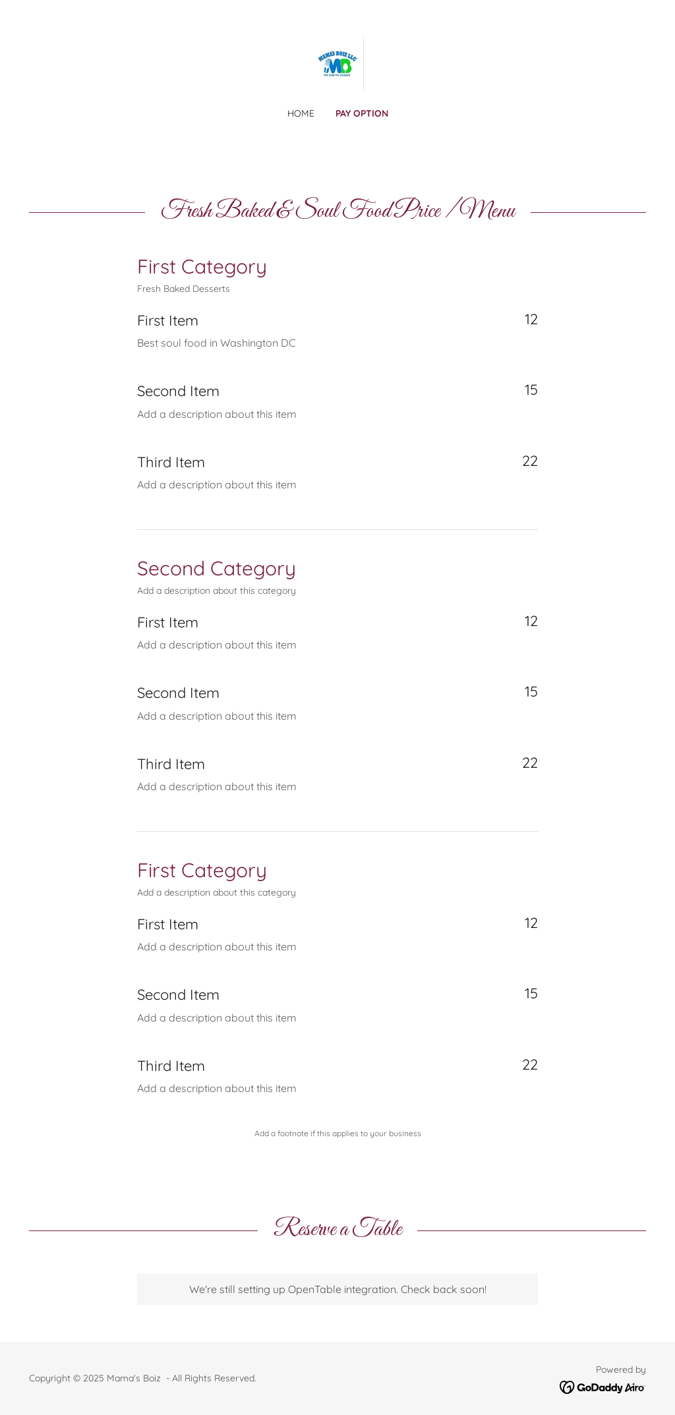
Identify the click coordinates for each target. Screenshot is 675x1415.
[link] (337, 62)
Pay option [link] (362, 113)
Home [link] (300, 113)
